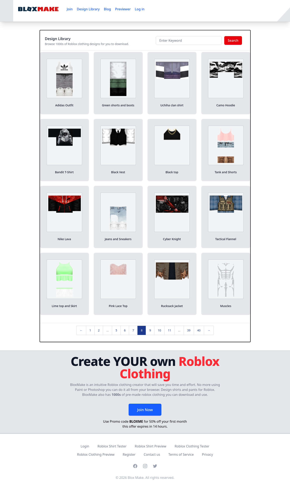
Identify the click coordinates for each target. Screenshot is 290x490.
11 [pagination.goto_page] (169, 330)
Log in (139, 9)
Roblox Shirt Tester (112, 446)
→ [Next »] (208, 330)
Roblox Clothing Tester (192, 446)
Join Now (145, 409)
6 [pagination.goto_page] (125, 330)
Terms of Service (181, 454)
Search (233, 40)
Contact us (152, 454)
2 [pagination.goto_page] (99, 330)
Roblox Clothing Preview (95, 454)
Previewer (123, 9)
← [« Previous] (81, 330)
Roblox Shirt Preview (150, 446)
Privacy (207, 454)
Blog (107, 9)
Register (129, 454)
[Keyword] (189, 40)
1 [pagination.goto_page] (90, 330)
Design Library (88, 9)
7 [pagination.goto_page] (133, 330)
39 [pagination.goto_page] (188, 330)
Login (85, 446)
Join (70, 9)
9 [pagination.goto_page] (150, 330)
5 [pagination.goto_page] (116, 330)
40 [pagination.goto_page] (199, 330)
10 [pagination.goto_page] (159, 330)
